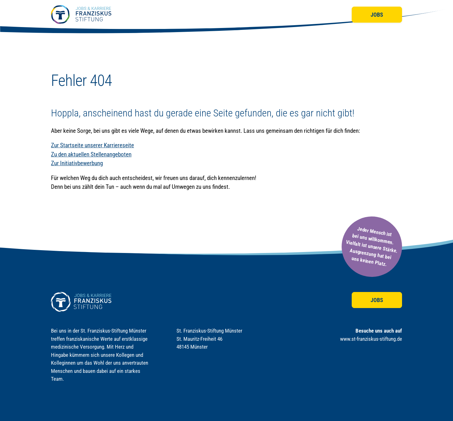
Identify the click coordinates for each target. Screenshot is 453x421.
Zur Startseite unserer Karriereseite (92, 145)
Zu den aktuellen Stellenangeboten (91, 154)
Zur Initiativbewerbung (77, 163)
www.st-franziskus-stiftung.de (371, 339)
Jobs (377, 14)
